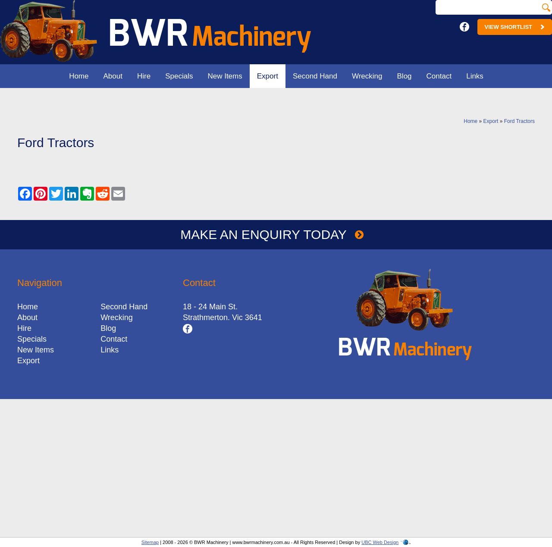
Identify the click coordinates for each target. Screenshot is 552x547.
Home (78, 76)
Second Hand (315, 76)
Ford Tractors (519, 121)
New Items (224, 76)
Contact (439, 76)
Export (267, 76)
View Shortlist (515, 27)
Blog (404, 76)
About (113, 76)
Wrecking (367, 76)
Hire (144, 76)
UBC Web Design (379, 542)
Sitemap (150, 542)
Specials (179, 76)
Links (474, 76)
